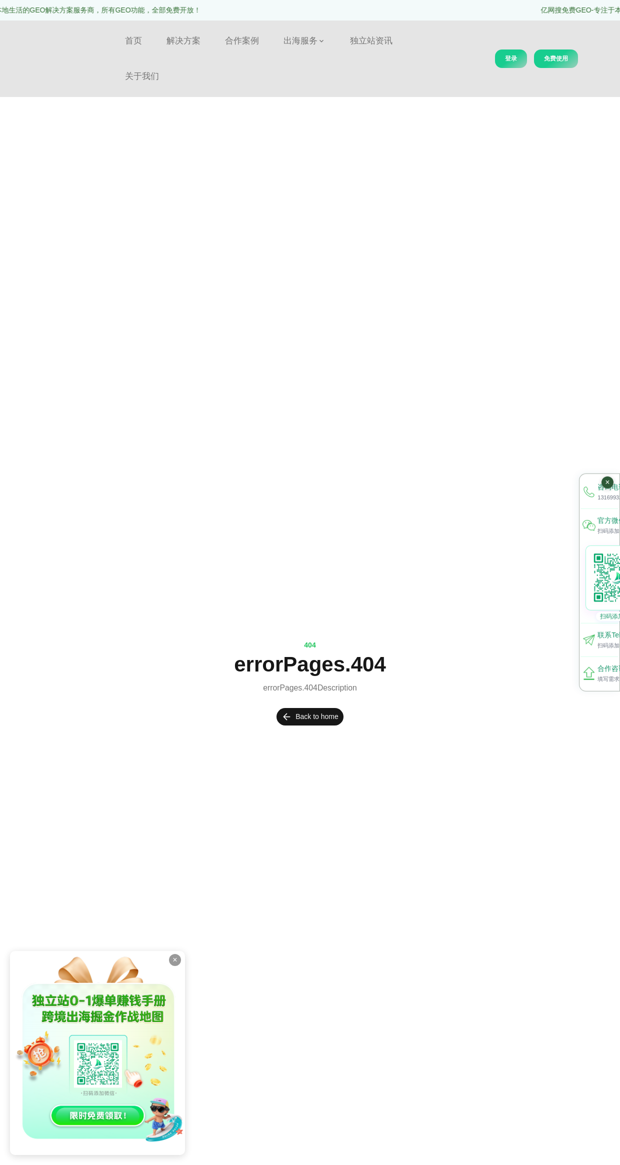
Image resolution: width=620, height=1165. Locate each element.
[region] (310, 10)
